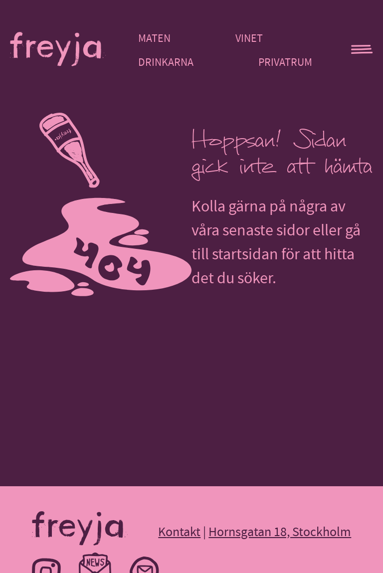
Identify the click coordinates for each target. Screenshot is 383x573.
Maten (154, 38)
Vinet (249, 38)
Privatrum (285, 62)
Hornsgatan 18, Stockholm (279, 532)
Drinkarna (165, 62)
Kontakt (179, 532)
